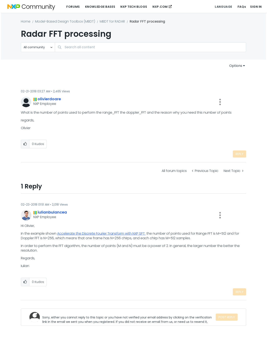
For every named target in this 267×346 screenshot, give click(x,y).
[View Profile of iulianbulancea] (52, 212)
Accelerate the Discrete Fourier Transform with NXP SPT (101, 233)
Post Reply (226, 317)
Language (223, 7)
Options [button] (235, 65)
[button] (220, 102)
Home (25, 21)
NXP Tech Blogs (133, 7)
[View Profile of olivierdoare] (49, 99)
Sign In (256, 7)
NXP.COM (160, 7)
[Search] (150, 47)
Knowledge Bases (100, 7)
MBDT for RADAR (112, 21)
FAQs (242, 7)
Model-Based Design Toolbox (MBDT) (65, 21)
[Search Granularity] (38, 47)
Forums (73, 7)
